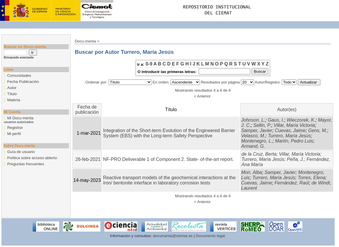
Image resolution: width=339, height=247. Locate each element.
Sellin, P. (262, 125)
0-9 (148, 63)
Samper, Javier (256, 130)
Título (12, 94)
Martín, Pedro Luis (294, 140)
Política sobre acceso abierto (32, 158)
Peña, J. (295, 159)
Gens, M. (317, 130)
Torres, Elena (311, 177)
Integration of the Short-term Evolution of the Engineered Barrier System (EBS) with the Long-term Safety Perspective (169, 133)
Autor (12, 88)
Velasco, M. (253, 135)
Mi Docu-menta (20, 118)
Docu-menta (85, 41)
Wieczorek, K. (301, 120)
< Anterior (202, 96)
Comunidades (19, 75)
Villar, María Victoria (294, 125)
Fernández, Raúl (291, 182)
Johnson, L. (253, 120)
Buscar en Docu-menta (25, 47)
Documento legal (210, 236)
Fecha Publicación (23, 81)
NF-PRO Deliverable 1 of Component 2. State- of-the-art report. (168, 159)
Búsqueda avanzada (18, 57)
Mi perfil (14, 134)
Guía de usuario (21, 152)
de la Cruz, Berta (259, 154)
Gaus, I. (276, 120)
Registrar (15, 127)
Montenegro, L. (257, 140)
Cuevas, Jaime (290, 130)
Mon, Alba (251, 172)
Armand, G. (253, 146)
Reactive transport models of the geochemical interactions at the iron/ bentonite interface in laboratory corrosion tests (169, 180)
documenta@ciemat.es (173, 236)
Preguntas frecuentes (25, 164)
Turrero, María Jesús (289, 135)
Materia (13, 100)
